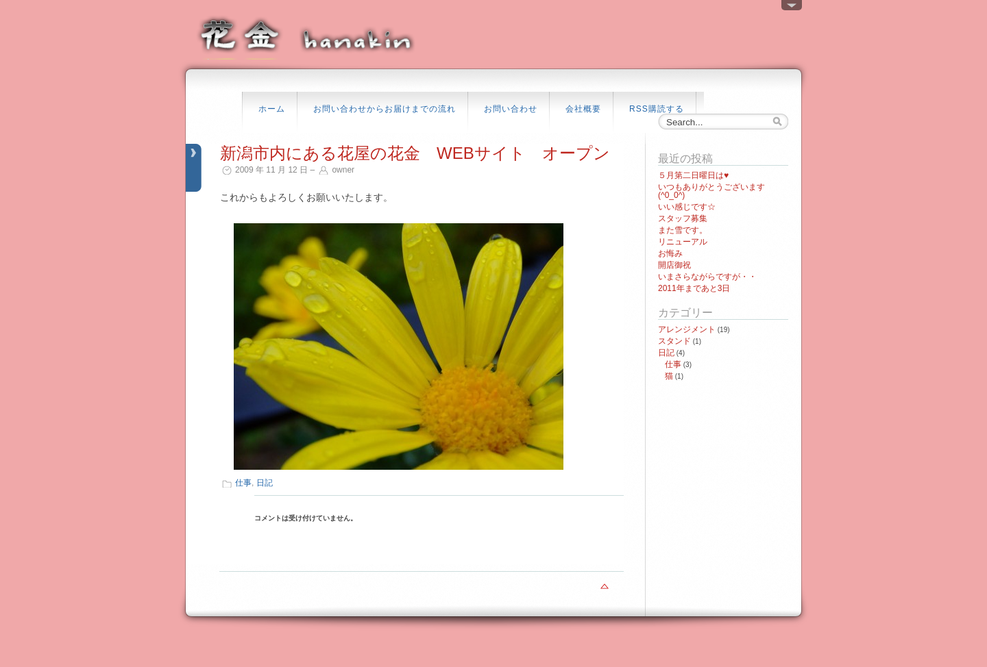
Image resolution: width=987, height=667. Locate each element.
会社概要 (583, 109)
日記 (264, 483)
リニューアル (682, 242)
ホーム (271, 109)
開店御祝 (674, 265)
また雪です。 (682, 230)
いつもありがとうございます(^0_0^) (711, 191)
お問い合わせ (510, 109)
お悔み (670, 253)
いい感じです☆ (687, 207)
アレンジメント (687, 329)
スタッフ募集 (682, 218)
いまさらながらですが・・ (707, 276)
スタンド (674, 341)
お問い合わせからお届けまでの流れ (384, 109)
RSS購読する (656, 109)
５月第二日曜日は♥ (693, 175)
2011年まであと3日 (694, 288)
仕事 (243, 483)
